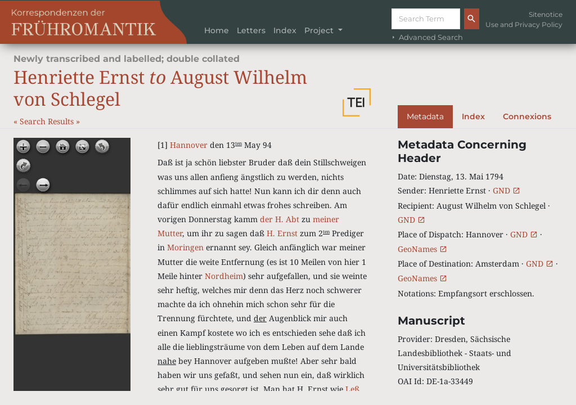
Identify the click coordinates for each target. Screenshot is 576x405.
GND (506, 190)
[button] (357, 102)
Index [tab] (473, 116)
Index (284, 30)
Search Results (48, 121)
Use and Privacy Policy (523, 24)
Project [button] (320, 30)
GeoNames (422, 249)
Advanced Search (426, 37)
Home (216, 30)
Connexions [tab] (527, 116)
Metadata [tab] (425, 116)
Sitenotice (545, 14)
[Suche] (426, 18)
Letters (251, 30)
